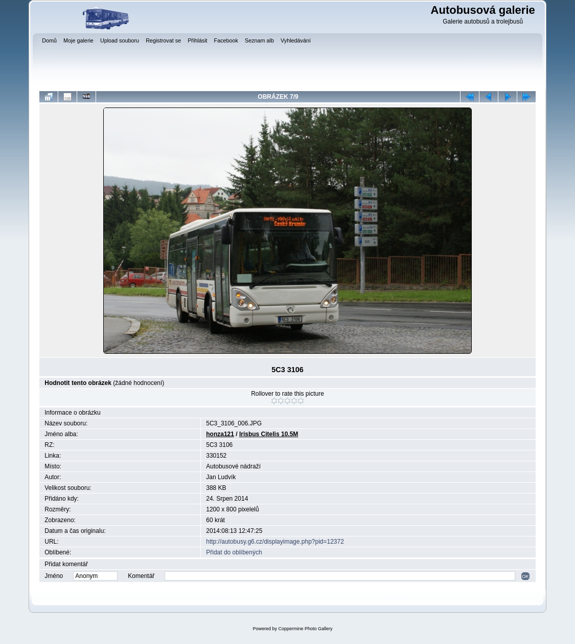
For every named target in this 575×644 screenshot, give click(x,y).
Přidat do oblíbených (234, 552)
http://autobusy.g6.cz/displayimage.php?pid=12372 (275, 541)
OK (525, 576)
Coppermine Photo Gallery (305, 628)
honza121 (220, 434)
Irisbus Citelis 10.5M (268, 434)
